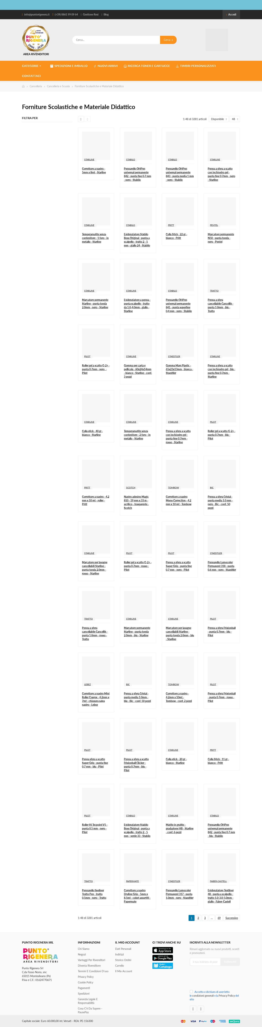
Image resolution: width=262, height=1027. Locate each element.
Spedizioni (83, 993)
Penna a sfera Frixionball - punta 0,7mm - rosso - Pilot (222, 697)
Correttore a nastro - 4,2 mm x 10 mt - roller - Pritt (95, 500)
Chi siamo (83, 948)
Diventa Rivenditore (89, 965)
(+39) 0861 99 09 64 (66, 14)
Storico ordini (123, 960)
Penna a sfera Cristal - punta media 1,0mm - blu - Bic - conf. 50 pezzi (137, 697)
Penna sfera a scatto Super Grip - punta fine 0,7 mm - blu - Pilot (95, 762)
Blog (106, 14)
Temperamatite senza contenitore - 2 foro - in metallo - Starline (137, 434)
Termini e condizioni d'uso (93, 971)
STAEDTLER (174, 356)
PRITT (171, 225)
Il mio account (123, 971)
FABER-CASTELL (218, 881)
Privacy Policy (86, 976)
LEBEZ (87, 684)
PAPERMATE (132, 881)
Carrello (119, 965)
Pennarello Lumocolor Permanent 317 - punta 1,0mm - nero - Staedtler (179, 894)
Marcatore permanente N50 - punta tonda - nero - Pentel (221, 238)
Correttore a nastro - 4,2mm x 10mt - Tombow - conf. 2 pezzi (179, 697)
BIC (212, 487)
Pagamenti (84, 988)
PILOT (87, 356)
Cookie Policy (85, 982)
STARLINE (89, 159)
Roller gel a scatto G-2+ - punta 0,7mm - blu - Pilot (221, 434)
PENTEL (214, 225)
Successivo (231, 917)
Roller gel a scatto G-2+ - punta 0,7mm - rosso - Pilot (137, 566)
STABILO (130, 159)
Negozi (82, 954)
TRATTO (214, 290)
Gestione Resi (91, 14)
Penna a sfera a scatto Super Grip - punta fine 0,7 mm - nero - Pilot (179, 566)
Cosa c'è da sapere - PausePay (90, 1010)
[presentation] (215, 979)
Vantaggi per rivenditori (91, 960)
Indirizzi (119, 954)
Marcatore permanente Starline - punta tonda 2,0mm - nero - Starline (95, 303)
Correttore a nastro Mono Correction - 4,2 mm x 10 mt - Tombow (178, 500)
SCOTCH (130, 487)
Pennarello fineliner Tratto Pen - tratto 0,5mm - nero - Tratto (94, 894)
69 (219, 917)
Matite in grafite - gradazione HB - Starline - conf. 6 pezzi (179, 828)
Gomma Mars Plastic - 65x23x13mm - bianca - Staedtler (179, 369)
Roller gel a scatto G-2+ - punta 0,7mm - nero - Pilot (96, 369)
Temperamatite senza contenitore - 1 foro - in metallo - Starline (95, 238)
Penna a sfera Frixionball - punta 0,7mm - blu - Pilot (222, 631)
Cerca (168, 39)
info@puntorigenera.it (37, 14)
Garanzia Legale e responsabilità (88, 1001)
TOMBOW (173, 487)
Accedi (231, 14)
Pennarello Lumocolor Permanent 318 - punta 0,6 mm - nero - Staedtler (222, 566)
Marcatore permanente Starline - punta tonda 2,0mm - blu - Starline (137, 631)
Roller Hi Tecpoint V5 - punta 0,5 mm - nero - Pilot (95, 828)
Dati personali (123, 948)
